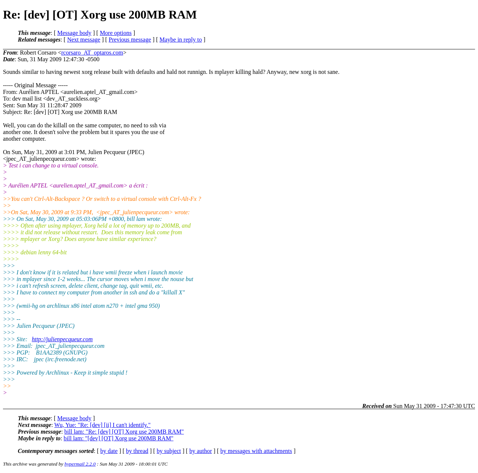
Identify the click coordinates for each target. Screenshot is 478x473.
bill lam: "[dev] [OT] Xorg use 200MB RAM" (119, 438)
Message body (74, 33)
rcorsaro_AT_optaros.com (92, 52)
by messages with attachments (256, 451)
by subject (169, 451)
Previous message (130, 39)
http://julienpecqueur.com (62, 339)
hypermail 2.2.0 (80, 464)
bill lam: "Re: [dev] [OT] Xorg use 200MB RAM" (124, 431)
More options (116, 33)
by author (200, 451)
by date (109, 451)
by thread (137, 451)
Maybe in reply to (181, 39)
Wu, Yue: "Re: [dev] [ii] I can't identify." (102, 425)
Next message (83, 39)
